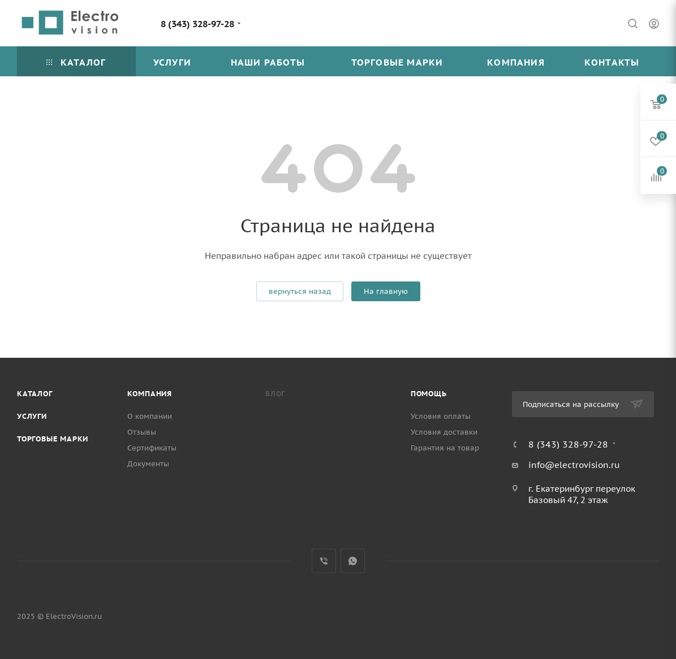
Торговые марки (52, 439)
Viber (324, 561)
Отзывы (141, 432)
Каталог (35, 393)
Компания (149, 393)
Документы (148, 464)
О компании (149, 416)
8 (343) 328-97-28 (197, 23)
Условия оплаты (441, 416)
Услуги (32, 416)
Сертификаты (151, 448)
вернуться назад (300, 291)
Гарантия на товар (445, 448)
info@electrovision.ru (574, 464)
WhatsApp (353, 561)
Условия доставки (444, 432)
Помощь (429, 393)
